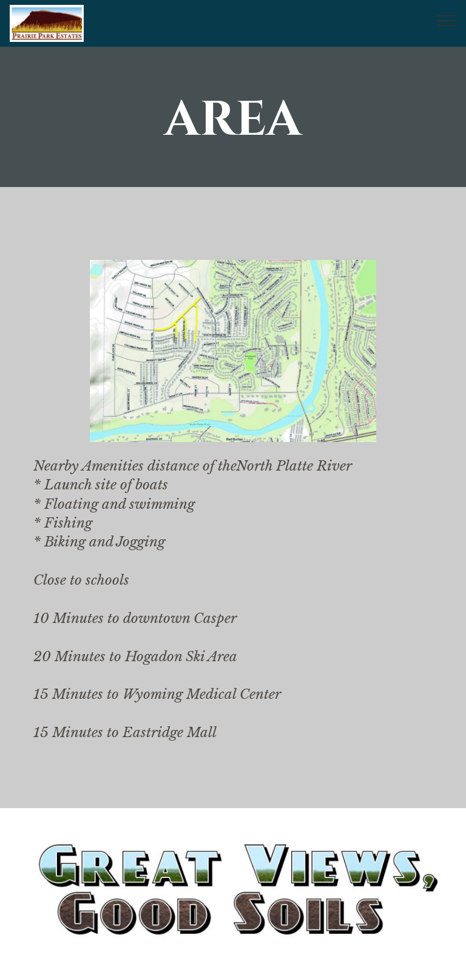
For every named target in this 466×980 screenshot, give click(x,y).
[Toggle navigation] (446, 20)
